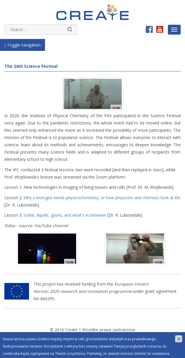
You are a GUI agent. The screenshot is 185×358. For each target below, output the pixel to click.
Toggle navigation (22, 45)
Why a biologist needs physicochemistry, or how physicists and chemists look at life (102, 197)
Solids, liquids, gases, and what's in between (65, 215)
